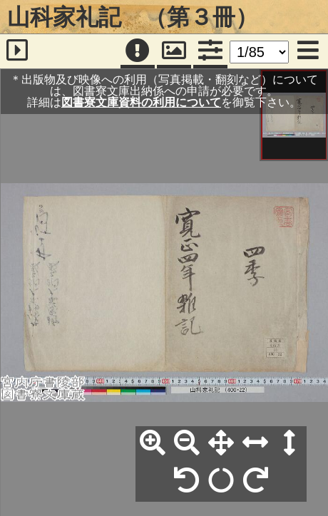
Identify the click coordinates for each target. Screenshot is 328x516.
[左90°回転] (187, 481)
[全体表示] (221, 443)
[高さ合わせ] (289, 443)
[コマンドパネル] (210, 51)
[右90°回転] (255, 481)
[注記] (138, 51)
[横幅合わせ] (255, 443)
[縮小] (187, 443)
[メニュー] (308, 51)
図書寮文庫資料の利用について (141, 102)
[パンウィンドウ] (174, 51)
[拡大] (152, 443)
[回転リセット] (221, 481)
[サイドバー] (17, 51)
